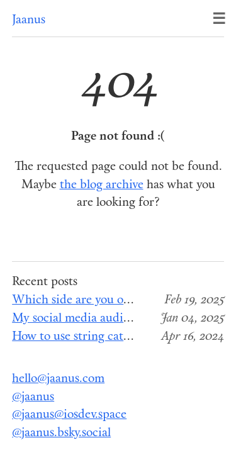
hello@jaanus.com (58, 379)
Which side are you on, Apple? (92, 301)
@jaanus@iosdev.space (69, 415)
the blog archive (101, 185)
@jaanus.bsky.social (61, 433)
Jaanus (28, 20)
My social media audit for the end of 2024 (122, 319)
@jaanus (33, 397)
